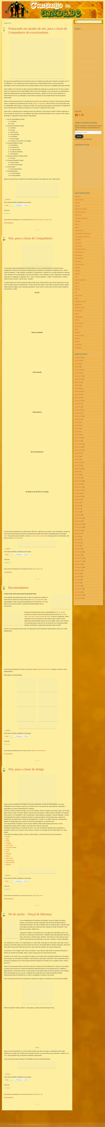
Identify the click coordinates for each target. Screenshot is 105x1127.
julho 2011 (77, 573)
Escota (8, 849)
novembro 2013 (79, 490)
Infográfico (77, 270)
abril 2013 (77, 512)
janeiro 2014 (78, 484)
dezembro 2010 (79, 595)
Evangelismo (78, 261)
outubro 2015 (78, 447)
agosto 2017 (78, 403)
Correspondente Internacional (82, 236)
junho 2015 (77, 459)
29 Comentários (8, 1097)
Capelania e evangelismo (81, 218)
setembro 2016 (78, 416)
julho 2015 (77, 456)
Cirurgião (8, 843)
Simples (8, 836)
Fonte (37, 1047)
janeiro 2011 (78, 592)
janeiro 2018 (78, 394)
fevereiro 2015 (78, 462)
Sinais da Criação (79, 335)
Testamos (77, 341)
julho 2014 (77, 471)
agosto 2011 (78, 570)
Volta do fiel (9, 858)
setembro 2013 (78, 496)
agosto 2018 (78, 382)
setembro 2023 (78, 357)
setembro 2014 (78, 468)
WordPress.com (43, 1124)
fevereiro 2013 (78, 518)
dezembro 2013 (79, 487)
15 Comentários (8, 223)
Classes (46, 219)
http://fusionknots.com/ (44, 669)
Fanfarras (77, 267)
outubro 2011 (78, 564)
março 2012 (78, 549)
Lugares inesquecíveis (80, 280)
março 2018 (78, 388)
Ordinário (8, 864)
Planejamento (78, 304)
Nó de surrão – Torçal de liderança (30, 914)
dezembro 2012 (79, 524)
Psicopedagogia (79, 317)
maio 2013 (77, 508)
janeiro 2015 (78, 465)
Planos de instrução (80, 307)
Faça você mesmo (79, 264)
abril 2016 (77, 431)
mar (4, 28)
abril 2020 (77, 366)
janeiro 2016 (78, 441)
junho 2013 (77, 505)
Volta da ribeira (10, 862)
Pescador (8, 854)
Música (76, 286)
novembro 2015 (79, 444)
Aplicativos (77, 196)
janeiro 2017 (78, 413)
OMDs (76, 298)
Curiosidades (78, 243)
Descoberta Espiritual (80, 249)
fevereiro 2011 (78, 589)
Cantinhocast (78, 215)
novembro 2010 (79, 598)
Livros (76, 276)
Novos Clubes (78, 295)
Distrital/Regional (79, 252)
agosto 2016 (78, 419)
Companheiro (42, 103)
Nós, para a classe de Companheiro (30, 238)
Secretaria (77, 332)
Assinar (79, 136)
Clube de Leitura (79, 230)
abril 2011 (77, 582)
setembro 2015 (78, 450)
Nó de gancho (10, 860)
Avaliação (77, 202)
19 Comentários (8, 898)
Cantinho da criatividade (81, 209)
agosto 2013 (78, 499)
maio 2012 (77, 542)
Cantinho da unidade (80, 212)
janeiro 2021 (78, 360)
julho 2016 (77, 422)
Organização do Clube (80, 301)
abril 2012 (77, 545)
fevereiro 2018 (78, 391)
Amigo (34, 103)
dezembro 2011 (79, 558)
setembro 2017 (78, 400)
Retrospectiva (78, 326)
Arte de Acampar (39, 219)
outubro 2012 (78, 530)
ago (4, 238)
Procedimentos (78, 310)
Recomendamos (17, 538)
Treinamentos (78, 344)
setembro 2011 (78, 567)
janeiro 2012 (78, 555)
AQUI (5, 536)
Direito (7, 841)
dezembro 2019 (79, 376)
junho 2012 (77, 539)
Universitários (78, 347)
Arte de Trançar (60, 612)
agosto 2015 (78, 453)
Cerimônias (78, 221)
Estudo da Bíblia (79, 258)
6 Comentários (8, 753)
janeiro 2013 (78, 521)
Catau (7, 851)
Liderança (77, 273)
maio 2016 (77, 428)
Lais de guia (9, 845)
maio (3, 587)
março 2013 (78, 515)
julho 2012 (77, 536)
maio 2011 (77, 579)
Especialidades (79, 255)
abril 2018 (77, 385)
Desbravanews (78, 246)
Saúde (76, 329)
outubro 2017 (78, 397)
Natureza (77, 289)
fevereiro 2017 (78, 410)
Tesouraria (77, 338)
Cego (7, 838)
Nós (50, 219)
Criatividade (78, 239)
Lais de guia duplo (11, 847)
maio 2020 (77, 363)
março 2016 (78, 434)
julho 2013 (77, 502)
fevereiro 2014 (78, 481)
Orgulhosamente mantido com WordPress (17, 1124)
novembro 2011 (79, 561)
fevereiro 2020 (78, 370)
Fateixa (8, 856)
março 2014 (78, 478)
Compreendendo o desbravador (83, 233)
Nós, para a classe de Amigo (26, 769)
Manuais (37, 1094)
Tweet (6, 205)
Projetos (77, 314)
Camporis (77, 206)
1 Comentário (8, 572)
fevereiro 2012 (78, 552)
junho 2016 (77, 425)
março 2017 (78, 407)
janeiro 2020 (78, 373)
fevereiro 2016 (78, 437)
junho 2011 (77, 576)
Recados (77, 320)
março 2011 (78, 586)
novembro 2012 (79, 527)
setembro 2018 (78, 379)
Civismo (77, 224)
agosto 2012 (78, 533)
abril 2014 (77, 475)
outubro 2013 (78, 493)
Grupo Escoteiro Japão (37, 536)
